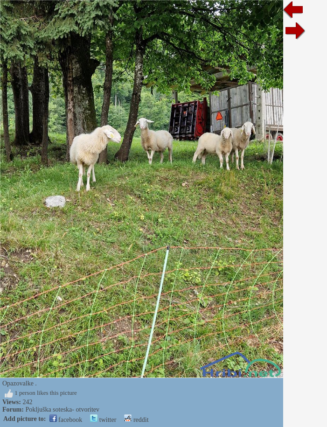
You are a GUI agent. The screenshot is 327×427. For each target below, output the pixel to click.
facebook (66, 419)
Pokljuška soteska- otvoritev (62, 409)
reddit (136, 419)
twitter (103, 419)
